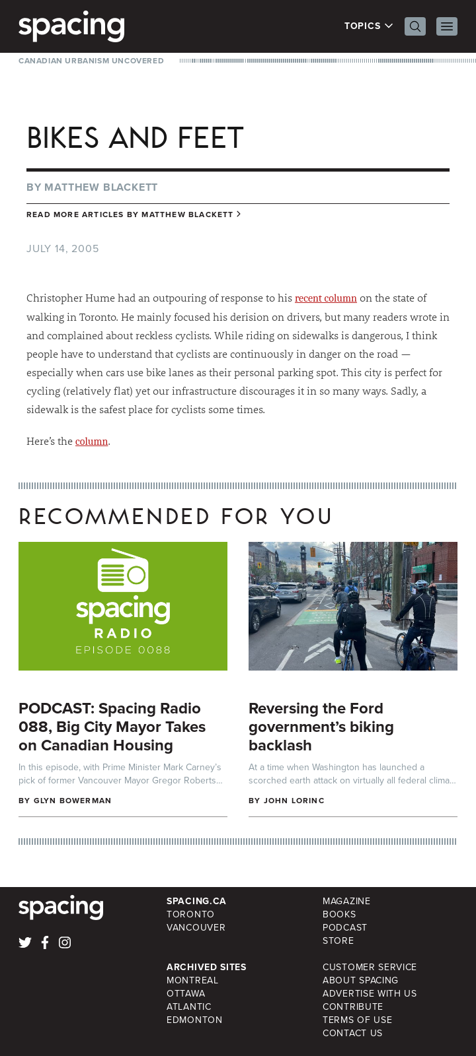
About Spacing (361, 980)
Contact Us (353, 1033)
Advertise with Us (370, 994)
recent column (326, 298)
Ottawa (186, 994)
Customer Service (370, 967)
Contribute (353, 1007)
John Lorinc (294, 801)
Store (338, 941)
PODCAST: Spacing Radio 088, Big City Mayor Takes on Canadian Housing (112, 726)
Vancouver (196, 928)
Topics (369, 26)
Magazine (347, 901)
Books (339, 914)
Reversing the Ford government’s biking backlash (321, 726)
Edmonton (195, 1020)
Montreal (193, 980)
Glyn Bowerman (73, 801)
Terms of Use (357, 1020)
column (91, 441)
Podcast (345, 928)
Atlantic (189, 1007)
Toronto (191, 914)
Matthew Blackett (101, 187)
